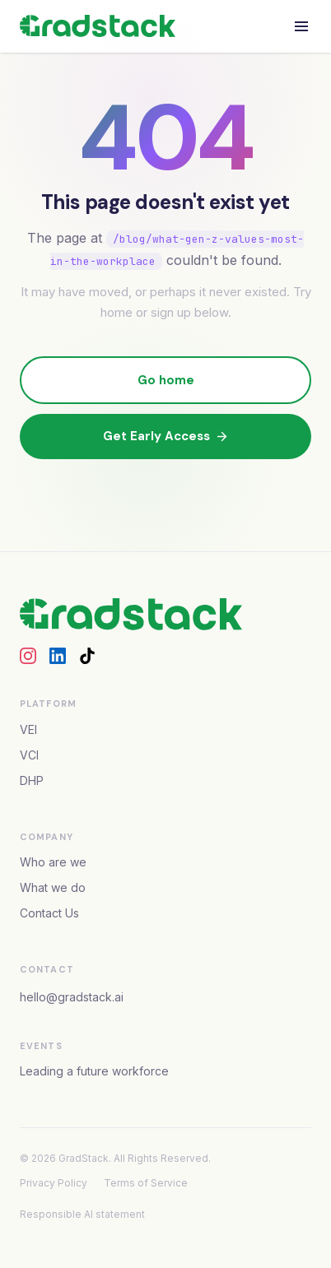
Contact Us (49, 913)
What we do (53, 887)
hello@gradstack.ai (72, 997)
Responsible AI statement (82, 1214)
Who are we (53, 862)
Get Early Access (166, 436)
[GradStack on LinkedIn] (57, 656)
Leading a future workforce (94, 1071)
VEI (28, 729)
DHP (32, 780)
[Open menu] (301, 26)
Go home (166, 380)
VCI (29, 755)
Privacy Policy (53, 1183)
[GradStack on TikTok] (87, 656)
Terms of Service (146, 1183)
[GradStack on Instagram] (28, 656)
